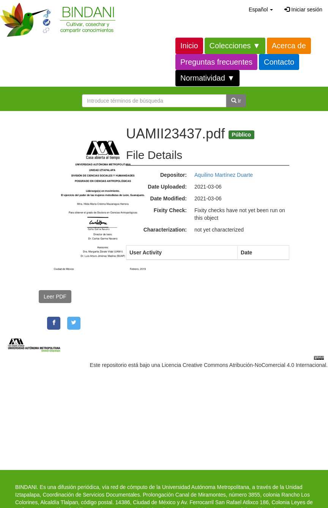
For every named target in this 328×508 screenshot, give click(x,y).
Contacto (279, 62)
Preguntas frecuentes (216, 62)
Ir (236, 101)
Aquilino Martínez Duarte (223, 175)
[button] (261, 9)
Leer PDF (55, 297)
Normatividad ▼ (207, 78)
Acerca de (289, 45)
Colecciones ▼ (235, 45)
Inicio (189, 45)
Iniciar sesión (303, 9)
